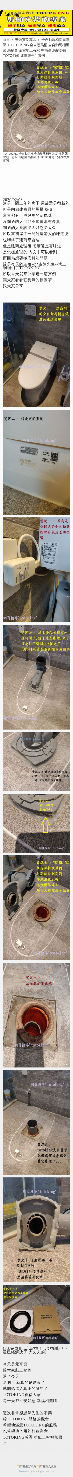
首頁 (6, 40)
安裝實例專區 (26, 40)
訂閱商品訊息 (48, 1466)
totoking (11, 14)
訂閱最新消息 (28, 1466)
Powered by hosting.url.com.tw (37, 1471)
